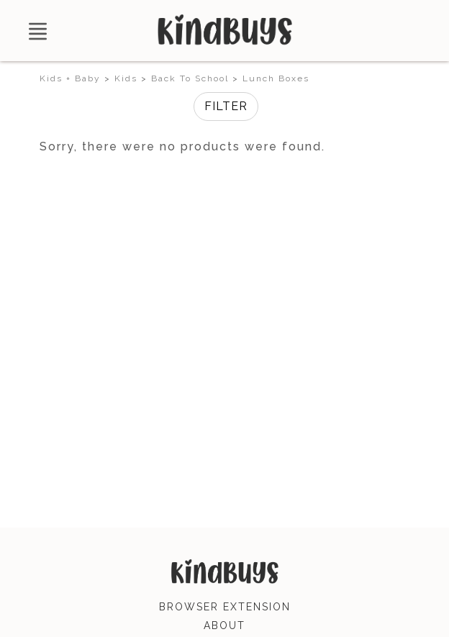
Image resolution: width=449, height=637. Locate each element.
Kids (125, 78)
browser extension (225, 607)
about (224, 625)
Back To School (190, 78)
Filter (226, 106)
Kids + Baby (70, 78)
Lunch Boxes (275, 78)
